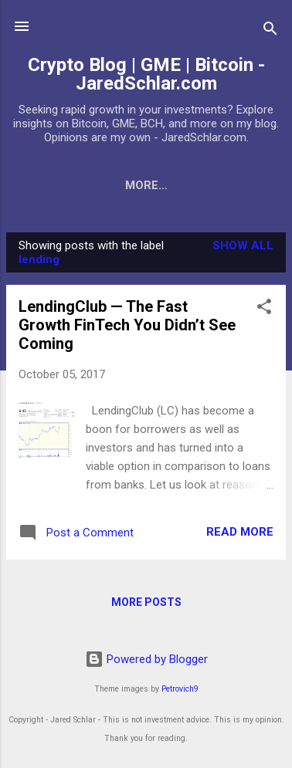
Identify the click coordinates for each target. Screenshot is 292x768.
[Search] (270, 31)
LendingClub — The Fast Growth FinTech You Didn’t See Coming (127, 325)
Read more (239, 532)
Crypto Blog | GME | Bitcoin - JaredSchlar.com (146, 74)
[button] (264, 309)
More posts (146, 602)
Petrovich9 (180, 689)
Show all (242, 245)
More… (146, 185)
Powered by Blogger (146, 659)
